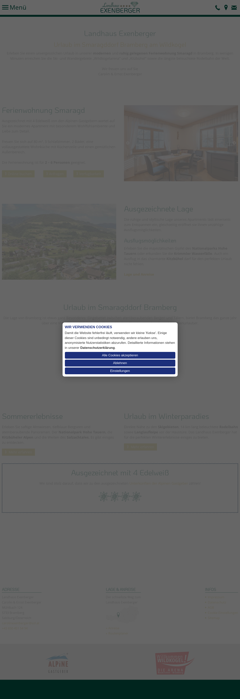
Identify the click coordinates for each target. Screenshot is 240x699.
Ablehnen (120, 363)
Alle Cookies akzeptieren (120, 355)
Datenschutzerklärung (97, 348)
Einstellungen (120, 371)
